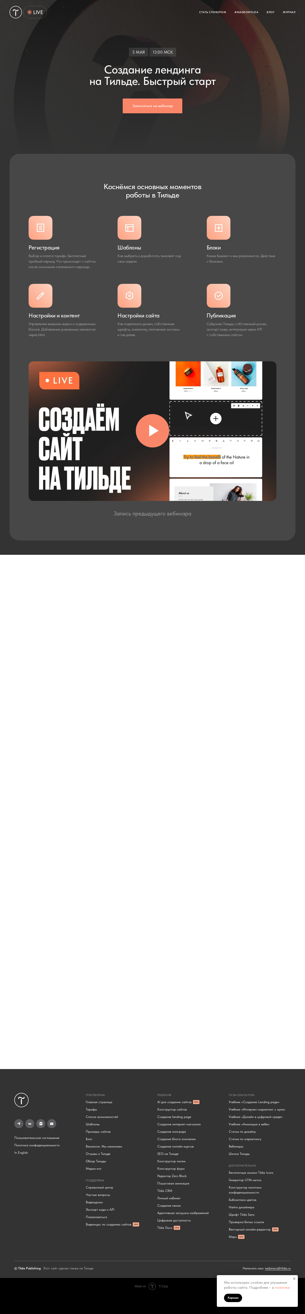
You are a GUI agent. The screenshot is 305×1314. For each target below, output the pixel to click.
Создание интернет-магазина (179, 1124)
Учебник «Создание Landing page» (254, 1102)
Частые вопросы (98, 1195)
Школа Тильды (239, 1154)
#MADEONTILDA (246, 12)
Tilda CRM (164, 1191)
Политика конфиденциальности (37, 1145)
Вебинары (236, 1146)
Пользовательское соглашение (36, 1138)
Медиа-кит (94, 1168)
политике (282, 1287)
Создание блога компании (176, 1139)
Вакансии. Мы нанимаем (104, 1146)
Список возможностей (102, 1117)
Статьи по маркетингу (245, 1139)
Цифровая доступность (174, 1220)
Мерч (233, 1237)
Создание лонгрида (171, 1131)
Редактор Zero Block (172, 1176)
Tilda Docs (164, 1228)
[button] (152, 106)
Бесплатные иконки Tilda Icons (251, 1172)
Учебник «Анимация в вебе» (249, 1124)
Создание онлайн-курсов (175, 1146)
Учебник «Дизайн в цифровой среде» (256, 1117)
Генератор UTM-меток (245, 1180)
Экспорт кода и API (100, 1209)
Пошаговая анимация (173, 1183)
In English (21, 1152)
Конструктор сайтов (172, 1109)
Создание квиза (169, 1205)
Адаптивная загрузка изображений (183, 1213)
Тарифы (91, 1109)
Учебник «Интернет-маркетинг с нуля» (257, 1109)
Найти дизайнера (241, 1207)
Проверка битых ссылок (246, 1222)
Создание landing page (174, 1117)
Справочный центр (99, 1187)
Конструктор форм (171, 1168)
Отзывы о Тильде (98, 1154)
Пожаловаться (96, 1217)
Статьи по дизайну (242, 1131)
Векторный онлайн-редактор (250, 1229)
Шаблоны (93, 1124)
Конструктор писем (171, 1161)
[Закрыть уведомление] (294, 1278)
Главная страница (99, 1102)
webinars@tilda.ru (278, 1268)
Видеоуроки (94, 1202)
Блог (89, 1139)
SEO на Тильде (167, 1154)
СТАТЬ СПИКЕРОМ (212, 12)
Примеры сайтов (98, 1131)
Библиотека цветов (242, 1200)
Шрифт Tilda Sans (241, 1214)
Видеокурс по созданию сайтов (108, 1224)
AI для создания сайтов (174, 1102)
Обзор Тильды (96, 1161)
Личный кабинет (169, 1198)
